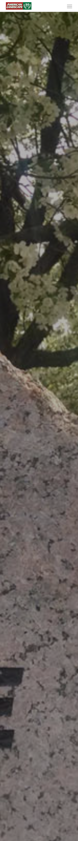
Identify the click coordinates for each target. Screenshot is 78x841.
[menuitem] (68, 6)
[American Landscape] (32, 6)
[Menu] (68, 6)
